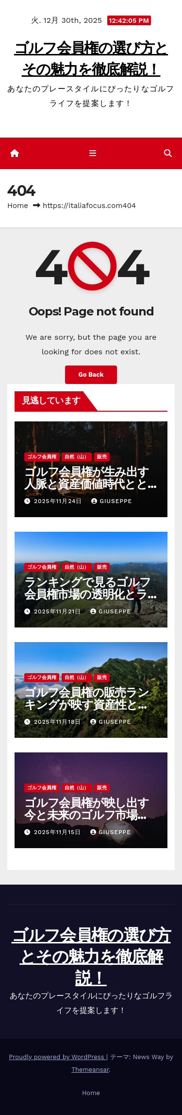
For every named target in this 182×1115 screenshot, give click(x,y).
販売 (102, 456)
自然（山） (77, 456)
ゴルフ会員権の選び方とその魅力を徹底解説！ (91, 956)
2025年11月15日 (58, 832)
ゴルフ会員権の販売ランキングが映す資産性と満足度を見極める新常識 (86, 704)
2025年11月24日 (59, 501)
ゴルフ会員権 (41, 456)
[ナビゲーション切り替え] (92, 153)
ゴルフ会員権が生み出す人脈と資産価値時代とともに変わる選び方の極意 (86, 484)
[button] (168, 153)
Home (17, 205)
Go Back (91, 374)
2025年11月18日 (58, 721)
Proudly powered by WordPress (57, 1057)
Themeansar (90, 1069)
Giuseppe (111, 501)
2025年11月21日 (58, 611)
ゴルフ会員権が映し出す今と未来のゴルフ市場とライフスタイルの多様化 (87, 815)
